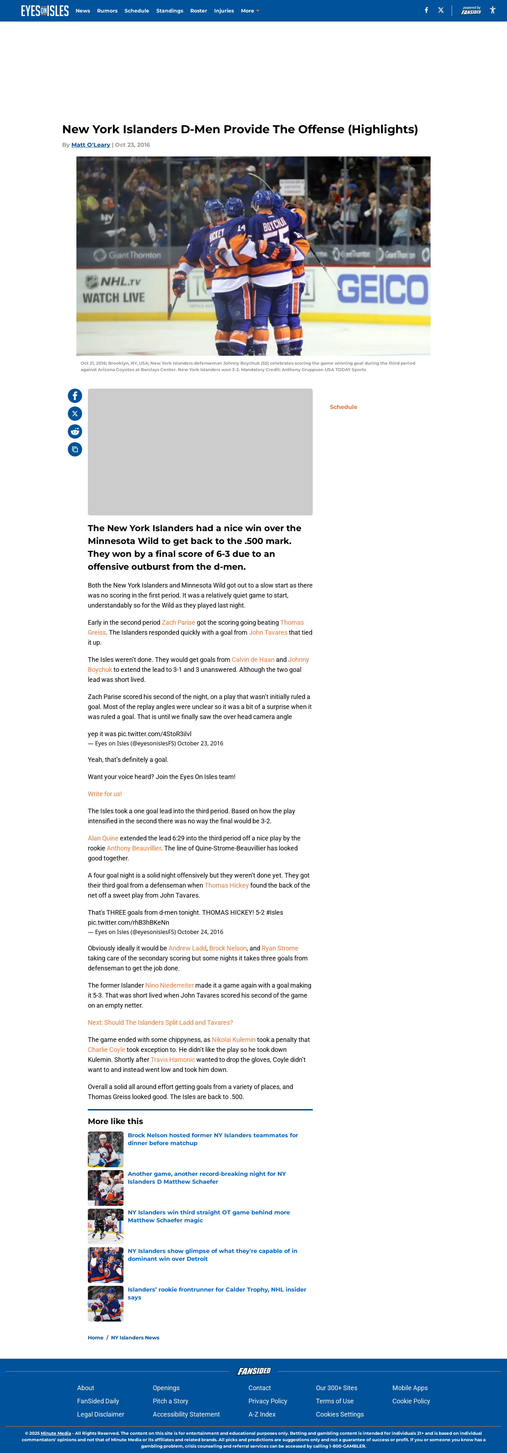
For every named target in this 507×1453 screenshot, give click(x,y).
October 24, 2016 (200, 932)
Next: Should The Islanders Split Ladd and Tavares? (160, 1022)
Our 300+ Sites (336, 1388)
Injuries (224, 11)
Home (96, 1337)
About (85, 1388)
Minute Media (56, 1433)
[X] (441, 10)
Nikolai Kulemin (234, 1039)
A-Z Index (262, 1414)
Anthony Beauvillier (134, 848)
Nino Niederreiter (169, 985)
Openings (166, 1388)
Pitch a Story (171, 1401)
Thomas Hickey (227, 885)
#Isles (274, 912)
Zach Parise (178, 622)
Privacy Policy (268, 1401)
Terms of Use (335, 1401)
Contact (260, 1388)
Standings (169, 11)
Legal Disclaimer (100, 1414)
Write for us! (105, 794)
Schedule (137, 11)
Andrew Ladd (187, 948)
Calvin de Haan (253, 659)
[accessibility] (492, 10)
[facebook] (426, 10)
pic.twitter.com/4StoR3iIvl (154, 734)
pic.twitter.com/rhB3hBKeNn (128, 922)
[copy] (75, 449)
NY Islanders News (135, 1337)
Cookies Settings (340, 1414)
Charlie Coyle (106, 1049)
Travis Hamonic (173, 1059)
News (83, 11)
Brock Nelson (228, 948)
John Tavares (268, 632)
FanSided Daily (98, 1401)
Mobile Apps (410, 1388)
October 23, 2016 (200, 743)
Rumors (107, 11)
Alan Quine (103, 838)
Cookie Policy (411, 1401)
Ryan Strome (280, 948)
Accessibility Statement (186, 1414)
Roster (198, 11)
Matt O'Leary (90, 144)
